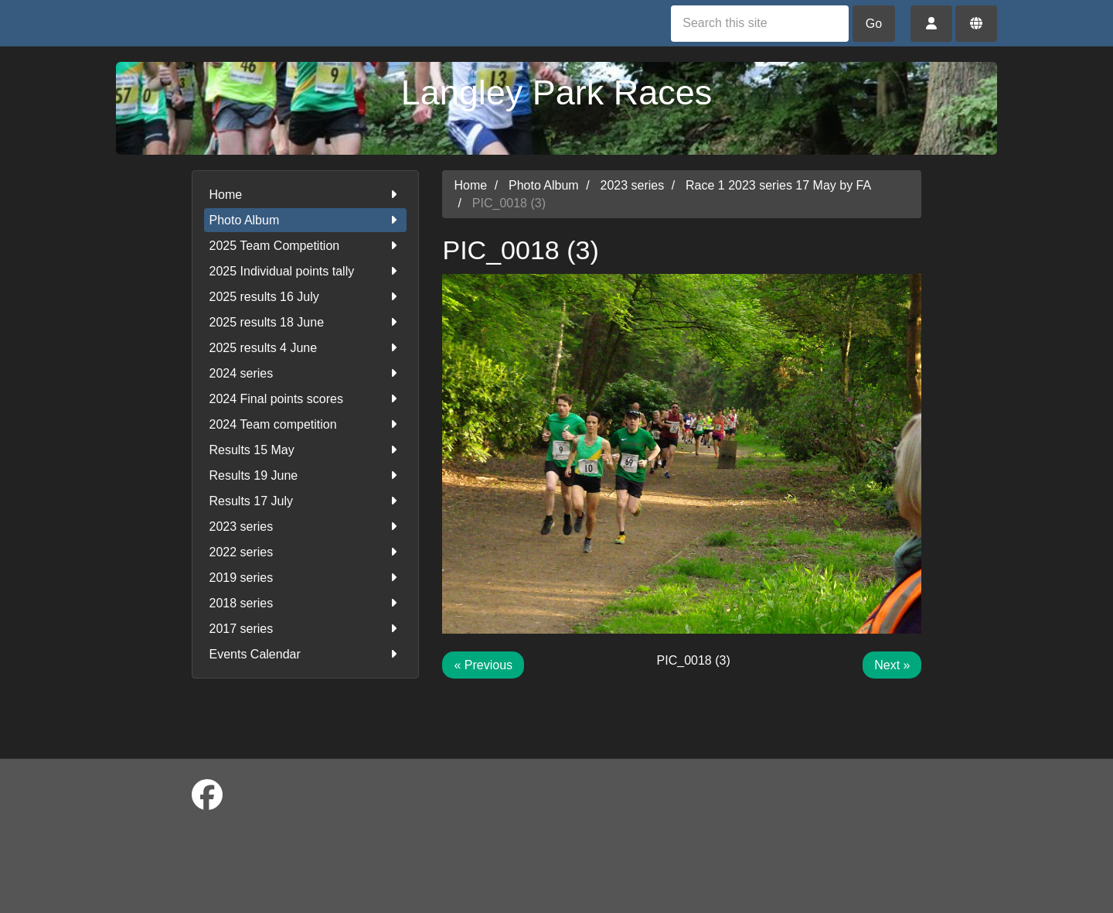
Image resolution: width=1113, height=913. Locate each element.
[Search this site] (760, 23)
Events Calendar (305, 654)
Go (874, 23)
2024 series (305, 373)
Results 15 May (305, 450)
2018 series (305, 603)
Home (305, 194)
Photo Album (305, 220)
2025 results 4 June (305, 348)
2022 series (305, 552)
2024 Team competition (305, 424)
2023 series (305, 526)
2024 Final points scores (305, 399)
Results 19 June (305, 475)
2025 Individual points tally (305, 271)
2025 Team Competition (305, 246)
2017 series (305, 629)
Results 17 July (305, 501)
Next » (892, 665)
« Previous (483, 665)
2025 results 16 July (305, 297)
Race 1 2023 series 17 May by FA (778, 185)
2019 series (305, 577)
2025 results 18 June (305, 322)
